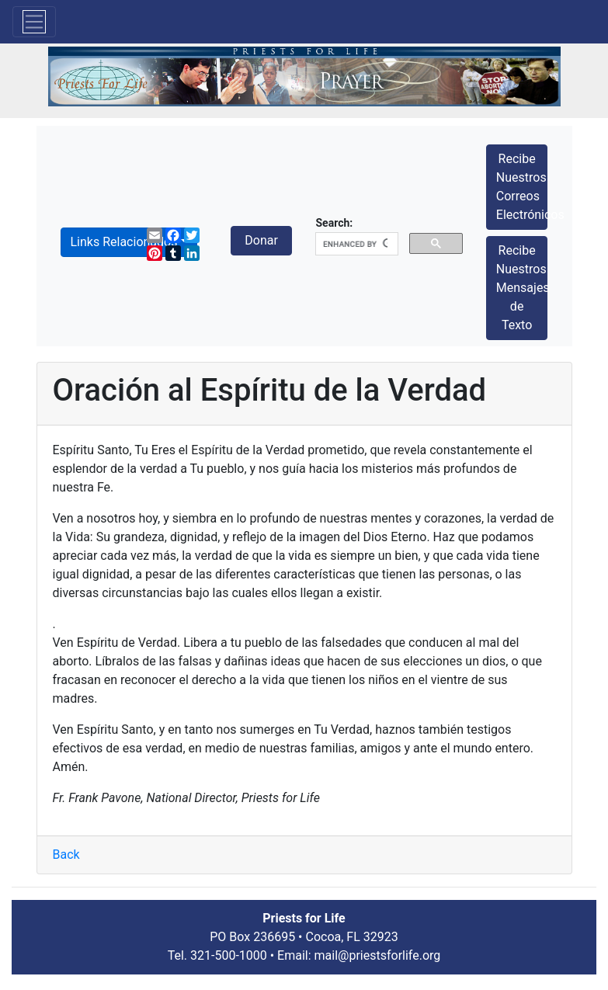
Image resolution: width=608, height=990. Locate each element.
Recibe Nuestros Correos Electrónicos (522, 186)
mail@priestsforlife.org (377, 955)
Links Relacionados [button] (124, 241)
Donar (261, 240)
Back (66, 854)
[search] (355, 244)
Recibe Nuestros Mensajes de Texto (522, 287)
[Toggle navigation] (34, 21)
